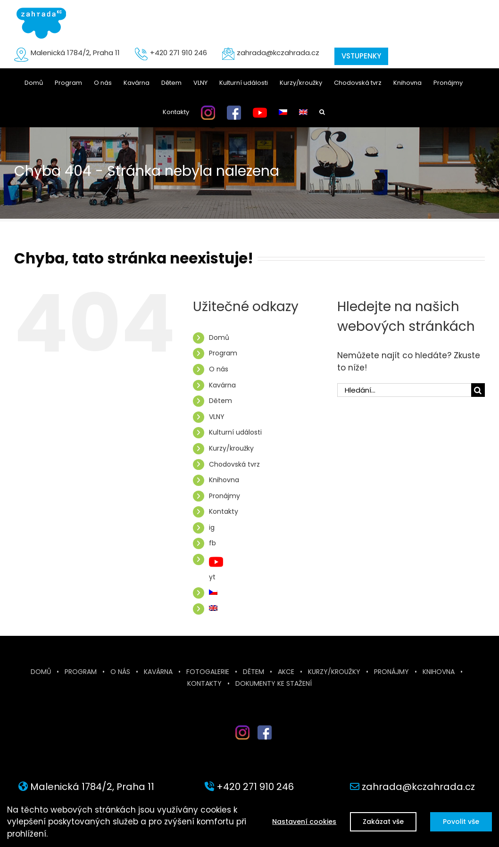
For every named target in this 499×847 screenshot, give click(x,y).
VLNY (217, 416)
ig (212, 527)
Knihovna (224, 480)
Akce (286, 671)
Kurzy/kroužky (231, 448)
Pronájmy (224, 496)
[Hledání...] (404, 390)
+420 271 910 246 (178, 53)
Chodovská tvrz (234, 464)
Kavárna (222, 385)
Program (223, 353)
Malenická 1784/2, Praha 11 (75, 53)
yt (212, 577)
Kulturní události (235, 432)
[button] (322, 112)
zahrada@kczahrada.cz (278, 53)
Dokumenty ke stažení (273, 683)
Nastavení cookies (303, 821)
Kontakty (223, 511)
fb (212, 543)
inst (235, 743)
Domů (219, 337)
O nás (218, 369)
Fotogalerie (207, 671)
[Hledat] (478, 390)
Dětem (220, 400)
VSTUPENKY (361, 56)
